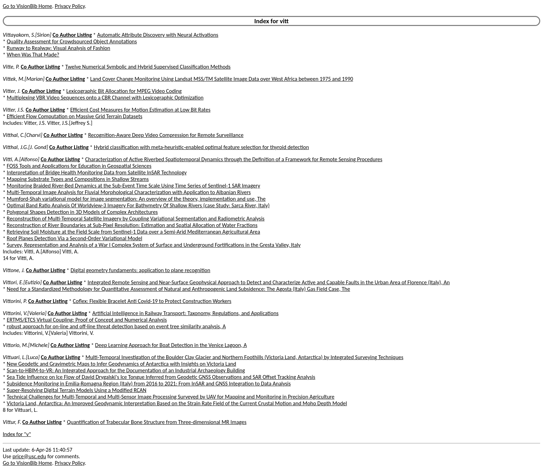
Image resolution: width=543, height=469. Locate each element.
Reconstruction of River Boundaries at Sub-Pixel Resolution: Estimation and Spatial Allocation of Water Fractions (132, 225)
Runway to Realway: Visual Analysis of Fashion (58, 48)
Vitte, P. (11, 66)
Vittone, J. (14, 270)
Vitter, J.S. (14, 109)
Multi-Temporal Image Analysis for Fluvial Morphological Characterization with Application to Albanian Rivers (129, 192)
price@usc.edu (29, 456)
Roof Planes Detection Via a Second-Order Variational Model (74, 238)
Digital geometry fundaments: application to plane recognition (141, 270)
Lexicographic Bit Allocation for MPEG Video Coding (124, 91)
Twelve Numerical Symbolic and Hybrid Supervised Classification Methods (148, 66)
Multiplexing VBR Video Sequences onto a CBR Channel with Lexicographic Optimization (105, 97)
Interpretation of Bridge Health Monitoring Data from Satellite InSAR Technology (97, 172)
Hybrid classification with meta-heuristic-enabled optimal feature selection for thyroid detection (201, 147)
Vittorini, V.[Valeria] (24, 313)
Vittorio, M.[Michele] (26, 345)
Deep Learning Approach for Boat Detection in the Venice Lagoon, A (171, 345)
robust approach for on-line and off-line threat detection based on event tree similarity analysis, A (116, 326)
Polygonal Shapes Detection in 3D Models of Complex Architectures (82, 212)
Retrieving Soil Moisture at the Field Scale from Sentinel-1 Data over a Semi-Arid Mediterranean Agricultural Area (133, 231)
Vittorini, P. (15, 301)
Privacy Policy (69, 6)
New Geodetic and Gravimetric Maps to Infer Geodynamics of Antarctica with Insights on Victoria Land (121, 364)
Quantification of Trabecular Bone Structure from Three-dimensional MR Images (156, 422)
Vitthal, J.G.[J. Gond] (25, 147)
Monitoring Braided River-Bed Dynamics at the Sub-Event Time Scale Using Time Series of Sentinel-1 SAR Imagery (133, 185)
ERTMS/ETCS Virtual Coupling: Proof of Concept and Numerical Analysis (87, 319)
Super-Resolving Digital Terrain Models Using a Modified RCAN (76, 390)
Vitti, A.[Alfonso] (21, 159)
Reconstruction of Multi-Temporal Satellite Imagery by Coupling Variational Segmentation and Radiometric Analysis (136, 218)
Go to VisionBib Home (27, 6)
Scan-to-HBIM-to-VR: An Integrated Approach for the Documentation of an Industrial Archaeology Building (126, 370)
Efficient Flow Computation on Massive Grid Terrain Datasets (74, 116)
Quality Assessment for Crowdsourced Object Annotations (72, 41)
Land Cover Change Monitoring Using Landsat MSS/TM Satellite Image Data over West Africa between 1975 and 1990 (221, 79)
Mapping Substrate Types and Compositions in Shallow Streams (78, 179)
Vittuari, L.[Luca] (21, 357)
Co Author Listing (72, 35)
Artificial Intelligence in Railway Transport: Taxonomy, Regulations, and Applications (185, 313)
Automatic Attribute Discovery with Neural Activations (157, 35)
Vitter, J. (11, 91)
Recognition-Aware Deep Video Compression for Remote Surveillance (165, 135)
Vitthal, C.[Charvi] (22, 135)
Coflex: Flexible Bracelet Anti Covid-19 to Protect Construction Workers (152, 301)
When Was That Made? (33, 54)
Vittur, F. (12, 422)
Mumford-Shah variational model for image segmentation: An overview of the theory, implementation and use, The (136, 199)
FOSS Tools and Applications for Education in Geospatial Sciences (79, 166)
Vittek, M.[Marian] (23, 79)
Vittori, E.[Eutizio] (22, 282)
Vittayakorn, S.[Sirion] (27, 35)
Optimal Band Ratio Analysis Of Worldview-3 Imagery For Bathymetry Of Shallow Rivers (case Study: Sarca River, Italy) (138, 205)
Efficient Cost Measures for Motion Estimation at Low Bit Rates (140, 109)
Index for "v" (17, 434)
